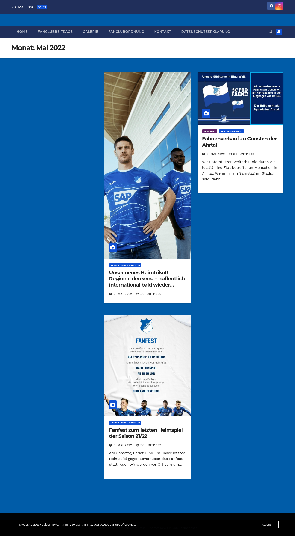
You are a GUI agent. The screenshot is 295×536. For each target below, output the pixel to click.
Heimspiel (210, 131)
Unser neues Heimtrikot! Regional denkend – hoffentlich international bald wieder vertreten (147, 281)
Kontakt (162, 32)
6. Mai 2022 (123, 294)
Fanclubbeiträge (55, 32)
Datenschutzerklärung (205, 32)
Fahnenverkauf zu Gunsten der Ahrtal (239, 142)
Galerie (90, 32)
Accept (266, 524)
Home (22, 32)
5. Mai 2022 (216, 154)
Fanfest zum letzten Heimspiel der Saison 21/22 (146, 433)
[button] (270, 31)
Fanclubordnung (126, 32)
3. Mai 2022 (123, 445)
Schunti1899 (148, 294)
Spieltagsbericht (231, 131)
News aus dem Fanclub (125, 265)
